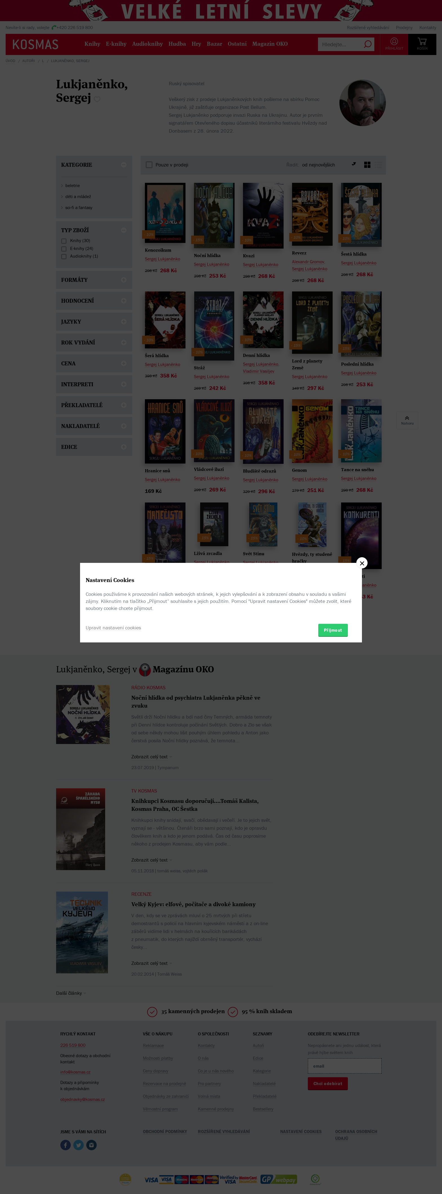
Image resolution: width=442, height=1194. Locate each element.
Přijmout (333, 630)
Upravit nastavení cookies (113, 627)
